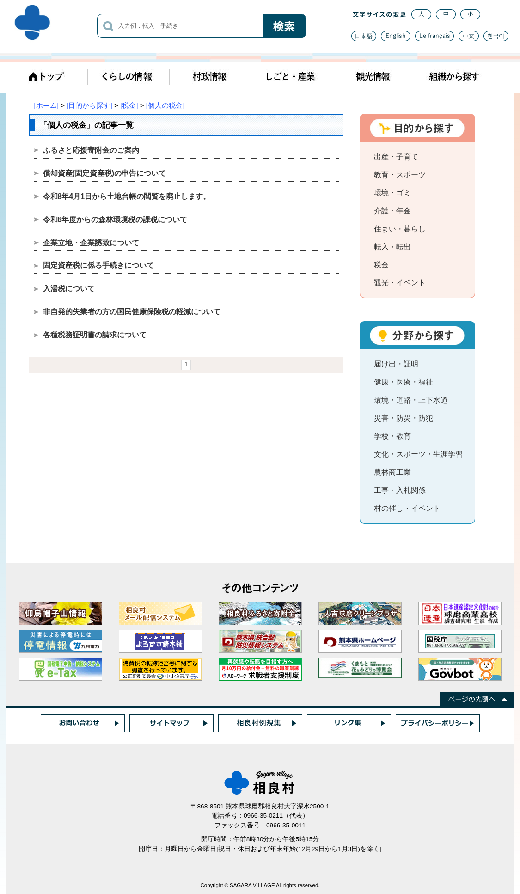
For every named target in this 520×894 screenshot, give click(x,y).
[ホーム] (46, 105)
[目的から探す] (89, 105)
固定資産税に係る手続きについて (98, 265)
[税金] (129, 105)
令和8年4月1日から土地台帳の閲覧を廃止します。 (127, 196)
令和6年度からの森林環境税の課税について (115, 220)
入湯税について (69, 288)
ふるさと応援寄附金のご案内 (91, 150)
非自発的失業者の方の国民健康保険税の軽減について (131, 312)
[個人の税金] (165, 105)
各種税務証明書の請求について (95, 335)
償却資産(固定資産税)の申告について (104, 173)
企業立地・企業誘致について (91, 243)
